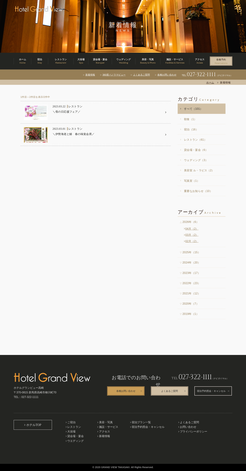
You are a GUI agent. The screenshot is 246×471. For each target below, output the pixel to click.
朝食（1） (190, 119)
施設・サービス (108, 426)
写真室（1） (192, 180)
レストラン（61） (195, 139)
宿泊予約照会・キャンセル (211, 391)
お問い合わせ (188, 426)
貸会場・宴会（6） (196, 149)
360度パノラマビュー (114, 74)
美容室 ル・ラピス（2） (199, 170)
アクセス (104, 431)
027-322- (201, 74)
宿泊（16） (191, 129)
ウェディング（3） (196, 160)
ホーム (210, 82)
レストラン (74, 426)
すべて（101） (193, 108)
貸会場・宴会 (75, 436)
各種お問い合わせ (166, 74)
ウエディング (75, 440)
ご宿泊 (71, 422)
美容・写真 (106, 422)
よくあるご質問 (141, 74)
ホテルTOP (33, 425)
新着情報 (90, 74)
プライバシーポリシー (193, 431)
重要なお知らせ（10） (198, 191)
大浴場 (71, 431)
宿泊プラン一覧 (141, 422)
